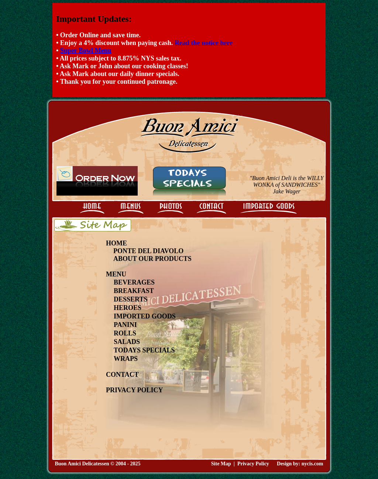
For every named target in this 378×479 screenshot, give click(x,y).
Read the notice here (204, 42)
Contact (122, 374)
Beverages (134, 282)
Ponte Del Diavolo (148, 251)
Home (116, 243)
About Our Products (152, 258)
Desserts (130, 299)
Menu (116, 274)
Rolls (125, 333)
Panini (125, 324)
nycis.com (312, 463)
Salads (127, 341)
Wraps (126, 358)
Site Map (221, 463)
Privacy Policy (134, 390)
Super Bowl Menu (85, 50)
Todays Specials (144, 350)
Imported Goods (145, 316)
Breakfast (134, 290)
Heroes (127, 307)
